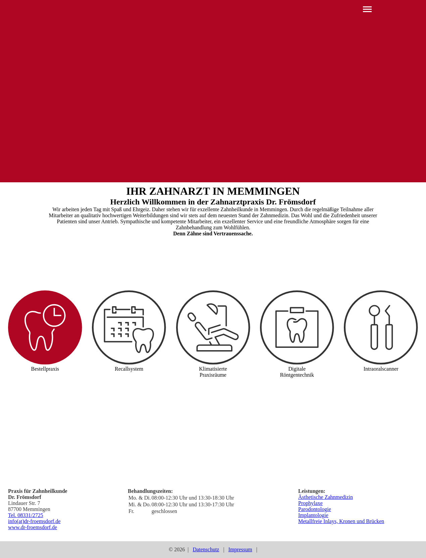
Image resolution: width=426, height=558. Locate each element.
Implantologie (313, 515)
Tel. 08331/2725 (25, 515)
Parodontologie (314, 509)
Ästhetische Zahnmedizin (325, 497)
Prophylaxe (310, 503)
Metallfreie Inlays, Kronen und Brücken (341, 521)
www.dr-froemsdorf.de (32, 527)
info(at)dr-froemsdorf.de (34, 521)
